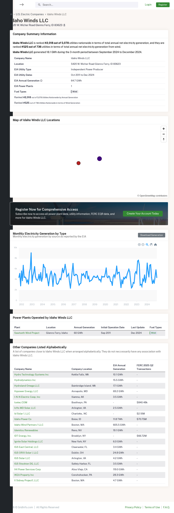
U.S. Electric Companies (39, 14)
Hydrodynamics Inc (33, 380)
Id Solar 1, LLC (31, 413)
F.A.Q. (166, 507)
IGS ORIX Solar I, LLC (35, 452)
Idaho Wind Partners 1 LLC (37, 424)
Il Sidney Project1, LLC (35, 480)
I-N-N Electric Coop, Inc (36, 396)
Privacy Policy (133, 507)
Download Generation (151, 235)
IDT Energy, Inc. (31, 435)
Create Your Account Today (143, 213)
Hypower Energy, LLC (35, 391)
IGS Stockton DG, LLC (35, 463)
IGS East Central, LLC (35, 446)
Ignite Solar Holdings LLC (37, 441)
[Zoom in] (163, 128)
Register (162, 4)
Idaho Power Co (31, 419)
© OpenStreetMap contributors (152, 195)
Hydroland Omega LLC (35, 385)
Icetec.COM (29, 402)
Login (148, 4)
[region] (6, 254)
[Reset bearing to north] (163, 139)
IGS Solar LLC (31, 458)
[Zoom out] (163, 134)
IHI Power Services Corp (36, 469)
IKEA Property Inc (33, 474)
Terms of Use (152, 507)
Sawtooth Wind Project (35, 332)
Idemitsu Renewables (35, 430)
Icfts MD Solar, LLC (33, 407)
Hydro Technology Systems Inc (40, 374)
